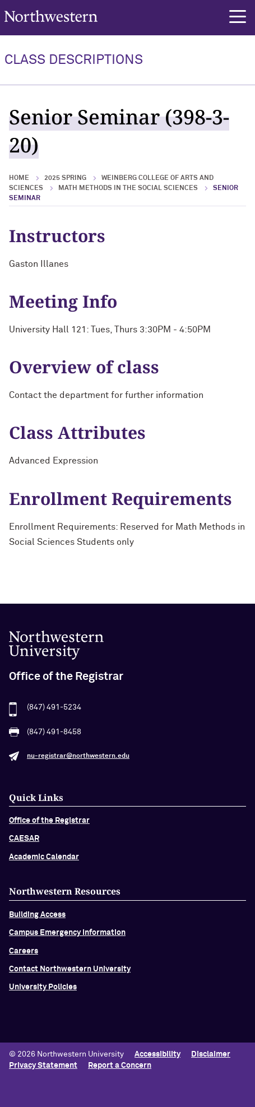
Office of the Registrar (49, 826)
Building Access (37, 920)
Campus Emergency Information (67, 938)
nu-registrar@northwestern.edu (78, 761)
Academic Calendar (44, 862)
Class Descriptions (73, 60)
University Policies (43, 992)
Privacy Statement (43, 1065)
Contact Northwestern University (70, 974)
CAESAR (24, 843)
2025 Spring (65, 178)
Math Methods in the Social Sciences (128, 188)
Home (19, 178)
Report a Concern (119, 1065)
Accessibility (157, 1054)
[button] (237, 17)
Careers (23, 956)
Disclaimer (210, 1054)
